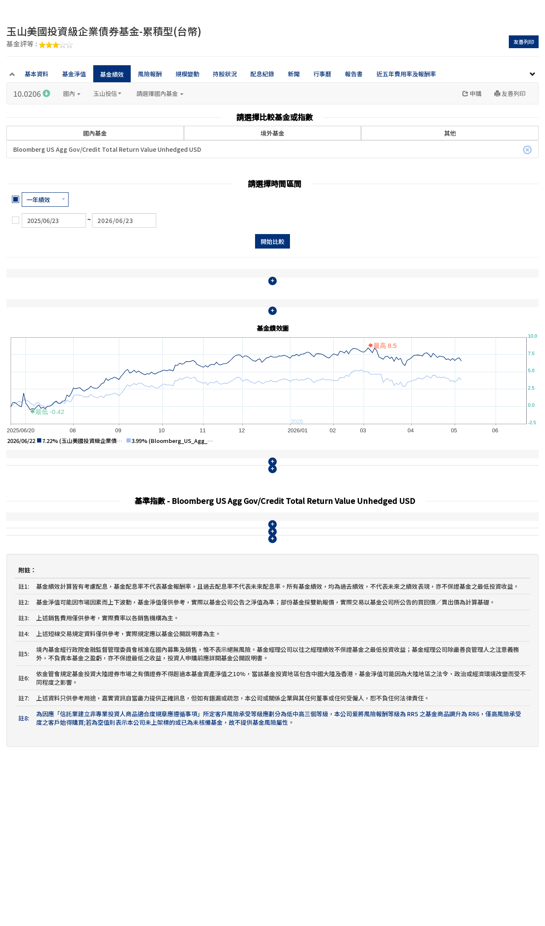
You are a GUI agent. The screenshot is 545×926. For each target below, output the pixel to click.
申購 (472, 93)
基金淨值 (74, 73)
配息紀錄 (262, 73)
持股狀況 (225, 73)
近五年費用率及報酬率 (406, 73)
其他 (450, 133)
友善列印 (523, 41)
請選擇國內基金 (160, 93)
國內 (71, 93)
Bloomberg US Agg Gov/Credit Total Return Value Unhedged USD (272, 149)
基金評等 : (39, 44)
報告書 (354, 73)
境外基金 (272, 133)
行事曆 (322, 73)
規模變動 (187, 73)
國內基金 (95, 133)
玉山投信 (107, 93)
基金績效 (112, 74)
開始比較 (272, 241)
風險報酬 (150, 73)
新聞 (294, 73)
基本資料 (37, 73)
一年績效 (38, 199)
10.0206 (31, 93)
